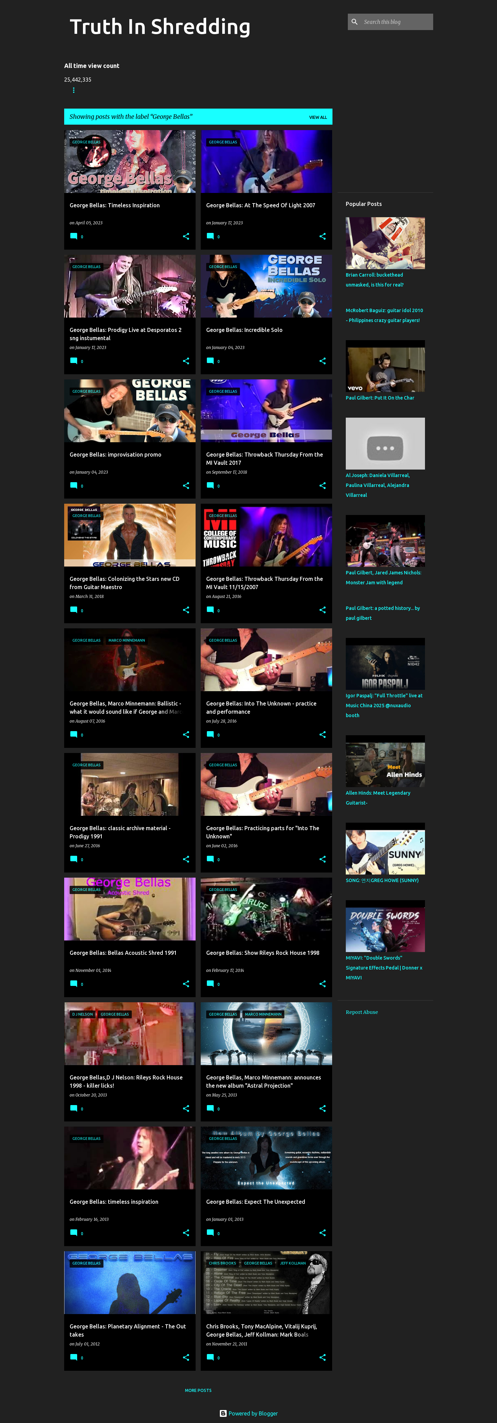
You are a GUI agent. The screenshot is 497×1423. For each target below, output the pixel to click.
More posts (198, 1390)
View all (318, 117)
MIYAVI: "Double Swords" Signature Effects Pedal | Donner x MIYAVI (384, 967)
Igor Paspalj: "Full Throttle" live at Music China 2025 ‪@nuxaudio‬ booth (384, 705)
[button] (186, 236)
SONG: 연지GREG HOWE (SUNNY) (382, 880)
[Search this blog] (397, 22)
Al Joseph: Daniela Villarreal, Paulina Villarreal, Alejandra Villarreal (378, 485)
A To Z (186, 90)
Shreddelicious (145, 90)
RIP (211, 90)
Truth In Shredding (160, 26)
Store (105, 90)
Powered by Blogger (248, 1413)
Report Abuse (362, 1012)
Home (76, 90)
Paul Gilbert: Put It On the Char (380, 398)
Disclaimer (243, 90)
